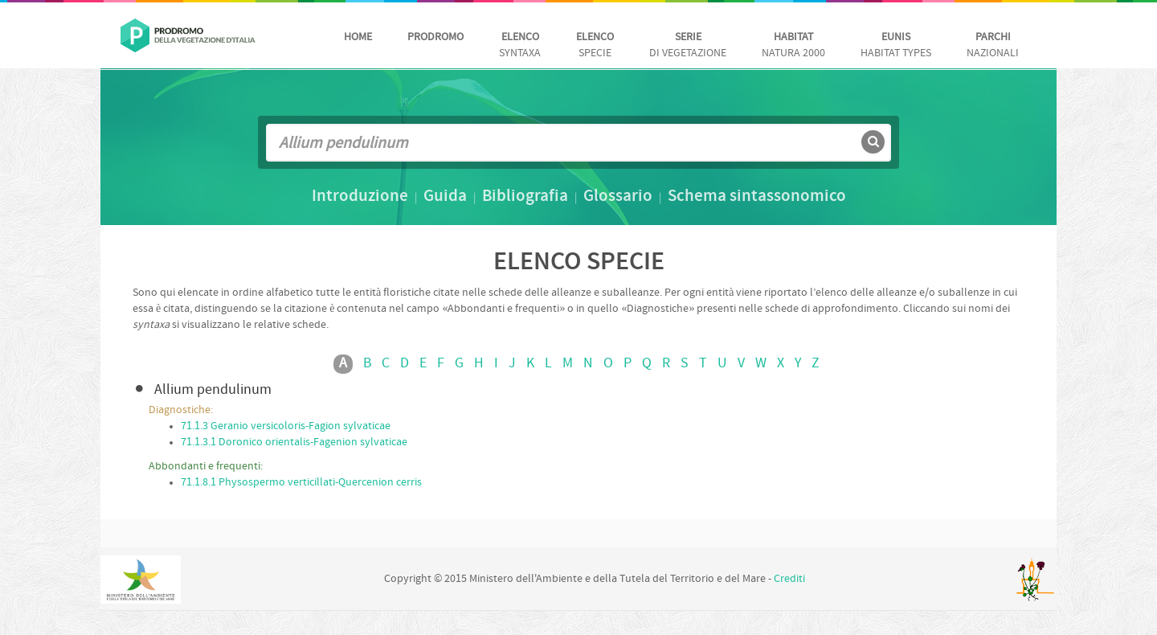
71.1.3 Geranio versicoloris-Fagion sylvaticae (285, 426)
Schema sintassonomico (757, 197)
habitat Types (896, 45)
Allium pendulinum (213, 390)
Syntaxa (520, 45)
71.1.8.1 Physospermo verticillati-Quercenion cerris (301, 483)
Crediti (789, 579)
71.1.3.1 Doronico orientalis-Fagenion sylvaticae (294, 442)
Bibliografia (525, 197)
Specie (595, 45)
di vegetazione (687, 45)
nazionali (993, 45)
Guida (445, 197)
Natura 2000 (793, 45)
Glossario (617, 197)
